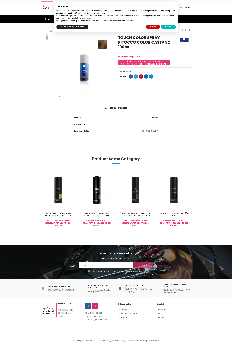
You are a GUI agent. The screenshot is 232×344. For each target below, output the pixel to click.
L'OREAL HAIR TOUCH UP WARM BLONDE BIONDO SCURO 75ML (58, 214)
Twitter (135, 76)
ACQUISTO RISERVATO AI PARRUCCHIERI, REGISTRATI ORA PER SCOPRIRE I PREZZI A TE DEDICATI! (144, 62)
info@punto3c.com (99, 316)
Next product (189, 30)
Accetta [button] (168, 27)
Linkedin (146, 76)
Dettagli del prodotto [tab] (116, 107)
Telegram (151, 76)
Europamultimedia (150, 340)
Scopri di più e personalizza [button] (72, 27)
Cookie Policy (119, 340)
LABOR (155, 118)
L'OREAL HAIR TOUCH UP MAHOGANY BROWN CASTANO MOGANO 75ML (135, 214)
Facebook (130, 76)
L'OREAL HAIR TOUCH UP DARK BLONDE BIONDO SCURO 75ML (97, 214)
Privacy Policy (105, 340)
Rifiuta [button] (153, 27)
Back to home (186, 30)
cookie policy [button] (101, 13)
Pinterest (140, 76)
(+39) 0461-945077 (103, 319)
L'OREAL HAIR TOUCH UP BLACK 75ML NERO (174, 214)
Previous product (183, 30)
